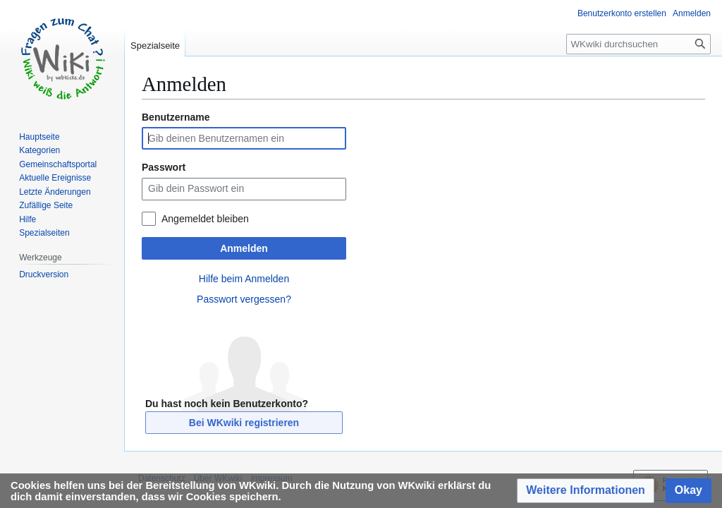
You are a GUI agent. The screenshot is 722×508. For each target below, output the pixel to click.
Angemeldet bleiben (205, 218)
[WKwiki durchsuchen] (638, 44)
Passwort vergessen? (244, 299)
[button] (585, 490)
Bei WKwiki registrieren (244, 422)
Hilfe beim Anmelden (244, 278)
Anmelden (244, 248)
